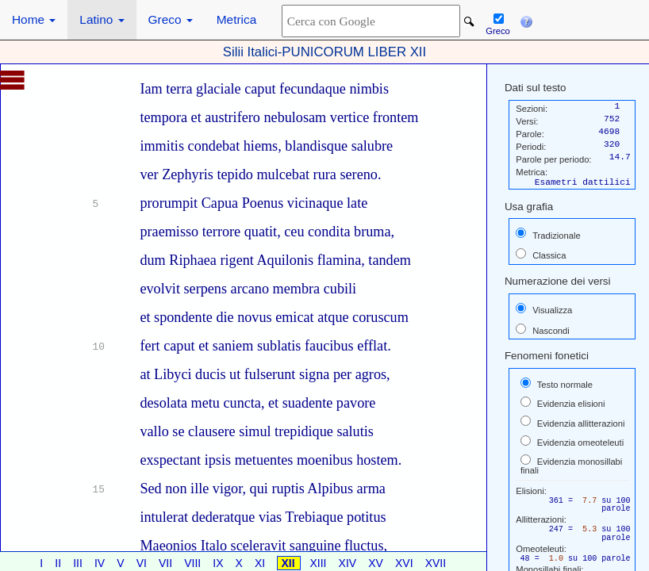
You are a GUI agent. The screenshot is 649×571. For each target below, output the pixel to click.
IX (219, 563)
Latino (101, 19)
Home (34, 19)
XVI (405, 563)
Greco (170, 19)
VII (167, 563)
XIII (320, 563)
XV (377, 563)
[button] (526, 19)
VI (143, 563)
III (79, 563)
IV (101, 563)
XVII (435, 563)
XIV (349, 563)
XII (290, 563)
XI (261, 563)
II (59, 563)
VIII (194, 563)
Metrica (236, 19)
